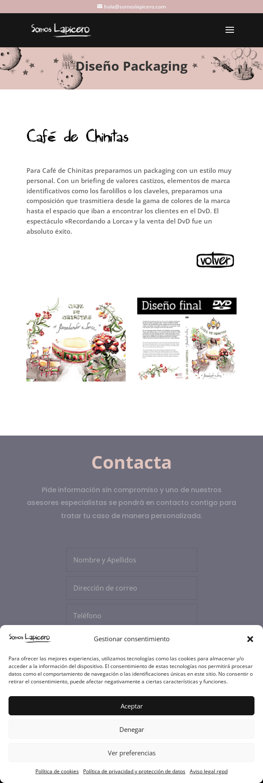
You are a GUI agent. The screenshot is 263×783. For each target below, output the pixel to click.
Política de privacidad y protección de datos (134, 771)
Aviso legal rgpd (209, 771)
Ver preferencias (132, 753)
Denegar (131, 729)
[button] (250, 639)
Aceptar (132, 706)
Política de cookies (57, 771)
